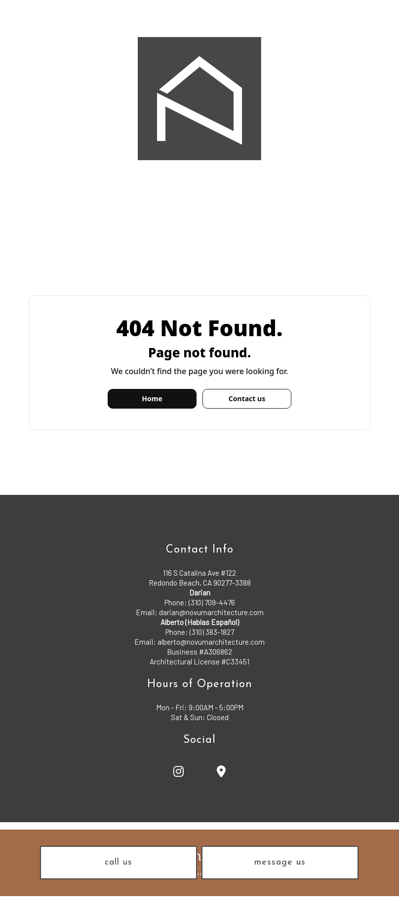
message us (280, 862)
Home (152, 398)
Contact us (247, 398)
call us (118, 862)
